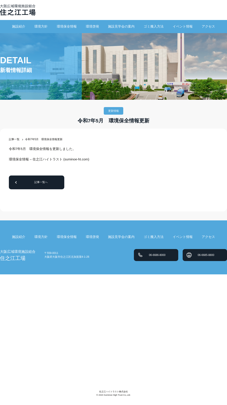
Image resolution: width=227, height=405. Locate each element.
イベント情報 (183, 26)
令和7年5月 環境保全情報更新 (44, 139)
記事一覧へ (41, 182)
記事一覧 (14, 139)
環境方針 (41, 26)
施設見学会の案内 (121, 26)
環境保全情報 (67, 26)
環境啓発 (92, 26)
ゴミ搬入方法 (154, 26)
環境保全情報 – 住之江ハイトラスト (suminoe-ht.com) (49, 159)
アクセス (208, 26)
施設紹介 (18, 26)
